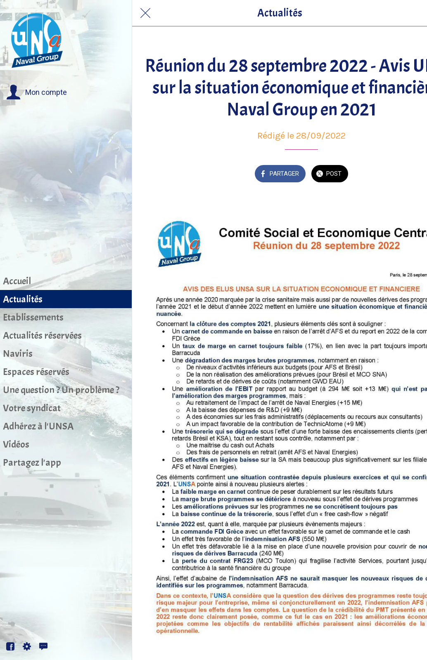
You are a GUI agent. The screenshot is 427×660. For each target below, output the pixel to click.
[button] (36, 92)
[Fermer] (145, 13)
